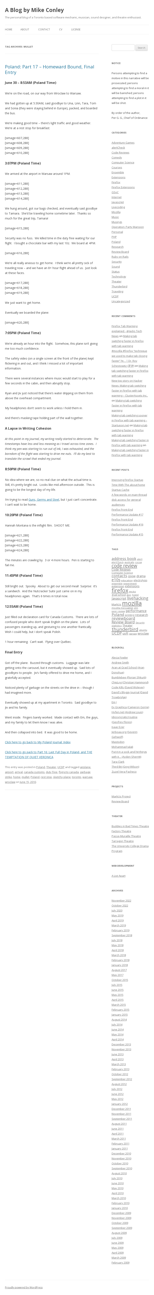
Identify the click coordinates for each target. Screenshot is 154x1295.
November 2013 (121, 1049)
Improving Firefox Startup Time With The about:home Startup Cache (128, 485)
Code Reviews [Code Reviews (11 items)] (121, 569)
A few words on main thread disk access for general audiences (129, 499)
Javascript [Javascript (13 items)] (119, 598)
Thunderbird (119, 286)
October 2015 (120, 980)
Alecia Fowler (120, 657)
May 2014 (117, 1034)
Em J (114, 702)
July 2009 (117, 1238)
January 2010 (120, 1208)
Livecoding (118, 207)
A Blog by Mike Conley (34, 10)
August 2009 (119, 1233)
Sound (116, 266)
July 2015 (117, 985)
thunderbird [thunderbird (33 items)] (125, 629)
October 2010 (120, 1163)
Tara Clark (118, 762)
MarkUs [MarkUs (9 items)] (116, 604)
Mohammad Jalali (122, 747)
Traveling (117, 291)
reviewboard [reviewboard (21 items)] (123, 618)
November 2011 (121, 1114)
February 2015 (120, 1009)
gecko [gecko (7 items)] (132, 591)
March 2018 (119, 955)
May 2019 (117, 915)
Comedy (117, 157)
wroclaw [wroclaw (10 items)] (143, 633)
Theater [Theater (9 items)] (128, 625)
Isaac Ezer (118, 727)
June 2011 (118, 1129)
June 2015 (118, 990)
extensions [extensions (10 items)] (132, 586)
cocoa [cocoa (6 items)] (138, 562)
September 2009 (122, 1228)
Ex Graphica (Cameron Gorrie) (130, 707)
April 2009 (118, 1252)
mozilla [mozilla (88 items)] (132, 603)
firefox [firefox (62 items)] (120, 590)
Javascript (118, 202)
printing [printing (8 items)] (129, 615)
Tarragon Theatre (123, 841)
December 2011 (121, 1109)
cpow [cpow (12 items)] (132, 576)
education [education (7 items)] (127, 580)
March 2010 (119, 1198)
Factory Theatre (121, 831)
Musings (117, 222)
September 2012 (122, 1079)
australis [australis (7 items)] (129, 562)
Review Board (120, 252)
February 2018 (120, 960)
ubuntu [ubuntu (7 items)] (143, 629)
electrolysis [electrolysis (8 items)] (140, 580)
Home (8, 29)
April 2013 (118, 1059)
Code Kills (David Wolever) (128, 687)
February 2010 (120, 1203)
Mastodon (118, 742)
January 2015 (120, 1014)
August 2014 (119, 1019)
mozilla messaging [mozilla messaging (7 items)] (122, 607)
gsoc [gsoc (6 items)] (129, 594)
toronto (76, 777)
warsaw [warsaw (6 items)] (133, 633)
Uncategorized (121, 301)
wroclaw (10, 782)
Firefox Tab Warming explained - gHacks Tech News (127, 331)
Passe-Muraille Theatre (126, 836)
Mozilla (116, 212)
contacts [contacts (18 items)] (119, 575)
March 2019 (119, 925)
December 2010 (121, 1153)
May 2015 (117, 995)
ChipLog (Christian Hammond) (130, 682)
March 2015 (119, 1005)
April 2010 (118, 1193)
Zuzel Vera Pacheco (124, 771)
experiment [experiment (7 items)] (130, 583)
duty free (51, 772)
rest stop (46, 777)
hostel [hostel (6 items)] (135, 594)
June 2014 (118, 1029)
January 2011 (120, 1148)
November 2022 (121, 900)
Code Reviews (120, 152)
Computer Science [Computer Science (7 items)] (122, 572)
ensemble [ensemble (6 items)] (117, 583)
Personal (117, 232)
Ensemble (118, 172)
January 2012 (120, 1104)
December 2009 (121, 1213)
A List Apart (118, 876)
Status (116, 271)
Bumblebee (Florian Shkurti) (129, 677)
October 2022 (120, 905)
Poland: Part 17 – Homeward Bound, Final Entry (49, 69)
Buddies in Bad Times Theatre (130, 826)
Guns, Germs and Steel (44, 500)
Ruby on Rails (120, 257)
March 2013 (119, 1064)
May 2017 (117, 975)
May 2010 (117, 1188)
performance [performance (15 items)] (136, 610)
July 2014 (117, 1024)
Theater (51, 767)
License (75, 29)
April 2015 (118, 1000)
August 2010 (119, 1173)
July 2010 (117, 1178)
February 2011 (120, 1143)
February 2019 (120, 930)
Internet (117, 197)
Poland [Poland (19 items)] (118, 614)
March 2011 (119, 1138)
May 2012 (117, 1099)
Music (115, 217)
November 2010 (121, 1158)
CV (60, 29)
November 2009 (121, 1218)
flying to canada (69, 772)
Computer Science (123, 162)
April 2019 (118, 920)
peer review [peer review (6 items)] (118, 611)
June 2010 (118, 1183)
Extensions (118, 177)
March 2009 (119, 1257)
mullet (25, 777)
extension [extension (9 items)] (118, 586)
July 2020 (117, 910)
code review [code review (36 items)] (124, 565)
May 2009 (117, 1248)
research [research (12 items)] (141, 615)
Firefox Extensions (123, 187)
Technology (119, 276)
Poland (40, 767)
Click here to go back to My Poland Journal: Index (37, 742)
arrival (19, 772)
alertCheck (118, 147)
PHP (114, 237)
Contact (44, 29)
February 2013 (120, 1069)
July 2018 (117, 940)
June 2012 (118, 1094)
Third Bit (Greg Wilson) (125, 766)
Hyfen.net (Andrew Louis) (127, 712)
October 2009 (120, 1223)
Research (118, 247)
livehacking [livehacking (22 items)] (137, 598)
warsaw (87, 777)
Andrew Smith (120, 662)
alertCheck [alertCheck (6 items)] (118, 562)
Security (117, 261)
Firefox (116, 182)
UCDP (60, 767)
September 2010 (122, 1168)
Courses (117, 167)
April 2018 (118, 950)
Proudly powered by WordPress (24, 1287)
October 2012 (120, 1074)
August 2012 (119, 1084)
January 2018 (120, 965)
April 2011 (118, 1133)
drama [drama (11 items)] (141, 576)
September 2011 (122, 1119)
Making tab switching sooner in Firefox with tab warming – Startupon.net (129, 420)
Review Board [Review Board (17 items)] (123, 622)
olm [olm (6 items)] (136, 607)
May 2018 (117, 945)
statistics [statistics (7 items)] (117, 625)
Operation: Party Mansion (128, 227)
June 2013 (118, 1054)
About (24, 29)
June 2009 (118, 1243)
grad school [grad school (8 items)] (119, 595)
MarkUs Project (121, 796)
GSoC (115, 192)
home (16, 777)
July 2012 (117, 1089)
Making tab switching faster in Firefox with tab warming (128, 341)
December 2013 (121, 1044)
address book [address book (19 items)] (124, 558)
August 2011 (119, 1124)
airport (9, 772)
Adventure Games (123, 142)
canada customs (34, 772)
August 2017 (119, 970)
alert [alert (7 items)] (139, 559)
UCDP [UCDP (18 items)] (117, 633)
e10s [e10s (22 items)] (116, 580)
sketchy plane (62, 777)
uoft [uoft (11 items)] (125, 633)
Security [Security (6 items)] (140, 622)
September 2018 (122, 935)
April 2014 (118, 1039)
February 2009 (120, 1262)
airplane (85, 767)
